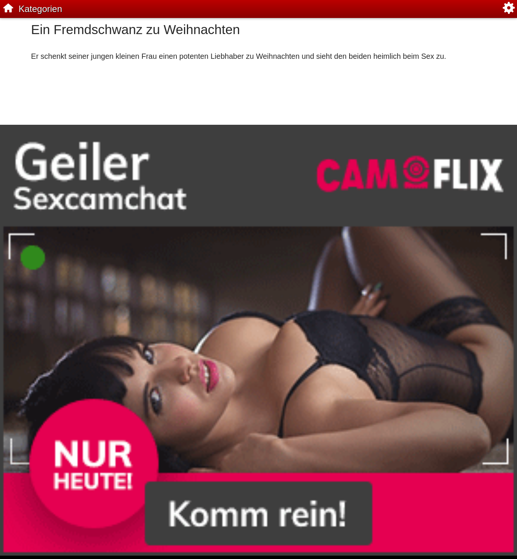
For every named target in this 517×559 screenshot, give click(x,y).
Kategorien (40, 9)
